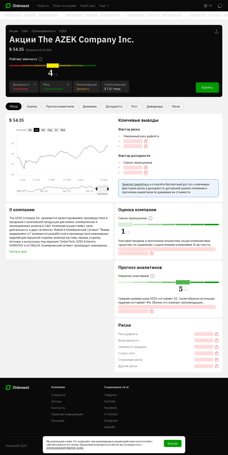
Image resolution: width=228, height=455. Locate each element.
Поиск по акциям (64, 5)
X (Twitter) (111, 414)
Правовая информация (67, 414)
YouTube (109, 401)
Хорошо (172, 443)
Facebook (110, 408)
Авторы (56, 401)
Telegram (110, 395)
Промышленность (44, 31)
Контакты (58, 408)
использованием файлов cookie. (65, 447)
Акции (13, 31)
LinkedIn (109, 427)
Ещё (104, 5)
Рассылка (57, 420)
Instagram (111, 420)
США (25, 31)
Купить (207, 87)
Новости (43, 5)
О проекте (58, 395)
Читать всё (18, 252)
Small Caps (87, 5)
